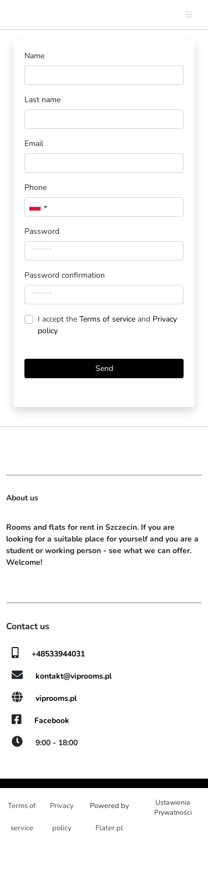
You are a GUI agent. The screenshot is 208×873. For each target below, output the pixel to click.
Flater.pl (109, 828)
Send (104, 368)
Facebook (51, 720)
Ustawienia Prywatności (173, 807)
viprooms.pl (56, 698)
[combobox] (37, 207)
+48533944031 (58, 654)
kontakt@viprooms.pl (73, 676)
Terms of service (108, 319)
